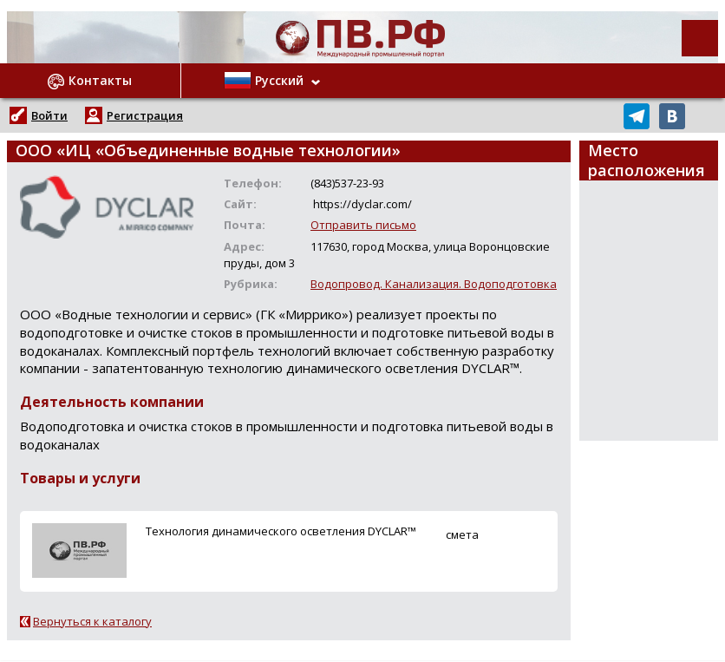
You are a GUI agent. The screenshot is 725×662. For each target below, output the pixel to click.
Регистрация (145, 115)
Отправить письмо (363, 225)
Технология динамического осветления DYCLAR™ (281, 531)
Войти (49, 115)
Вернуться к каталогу (92, 621)
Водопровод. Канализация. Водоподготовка (433, 284)
